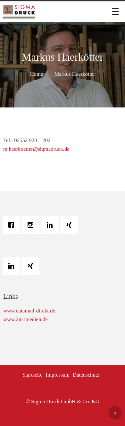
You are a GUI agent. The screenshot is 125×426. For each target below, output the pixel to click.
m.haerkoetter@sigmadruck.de (36, 149)
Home (36, 74)
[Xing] (70, 225)
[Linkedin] (51, 225)
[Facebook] (12, 225)
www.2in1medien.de (25, 319)
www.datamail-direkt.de (29, 311)
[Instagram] (32, 225)
